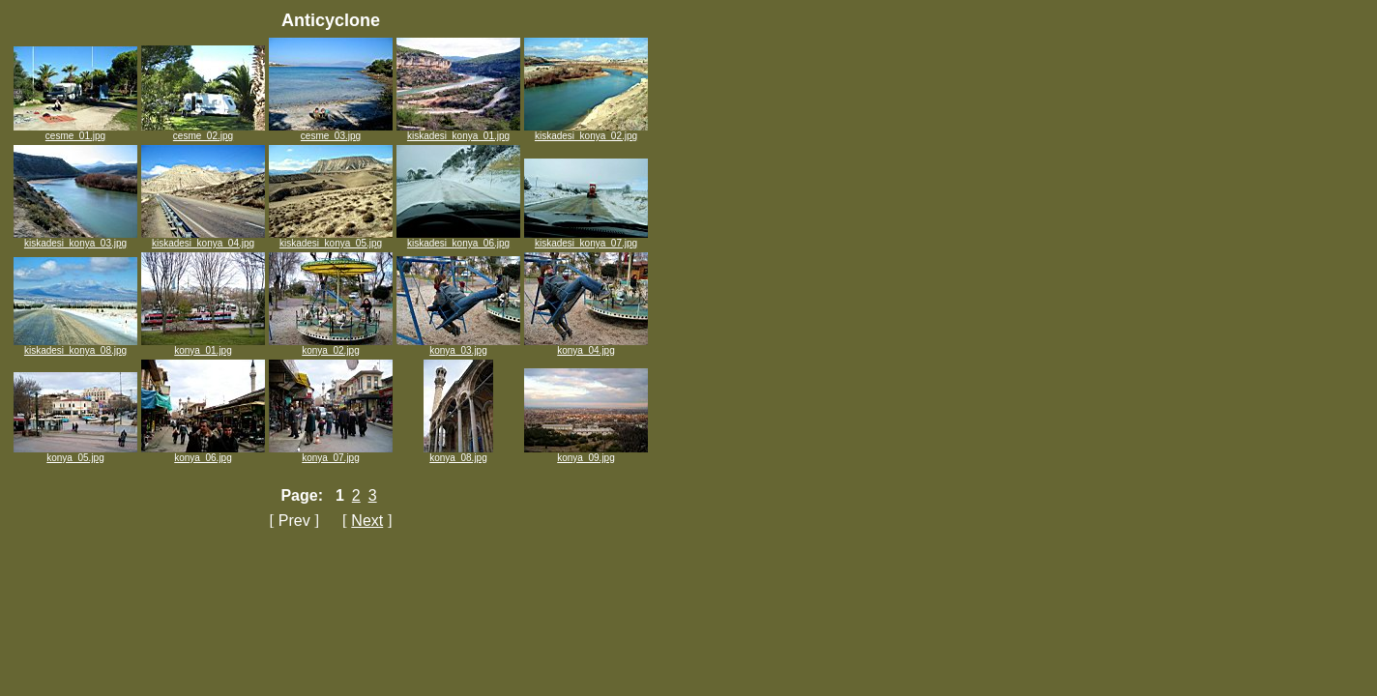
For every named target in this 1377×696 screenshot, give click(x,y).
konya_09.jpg (586, 453)
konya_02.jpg (331, 346)
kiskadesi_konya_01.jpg (458, 131)
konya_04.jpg (586, 346)
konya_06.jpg (203, 453)
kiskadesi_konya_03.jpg (75, 238)
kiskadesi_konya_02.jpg (586, 131)
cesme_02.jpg (203, 131)
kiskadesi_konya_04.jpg (203, 238)
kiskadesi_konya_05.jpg (331, 238)
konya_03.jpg (458, 346)
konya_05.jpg (75, 453)
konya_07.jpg (331, 453)
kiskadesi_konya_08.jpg (75, 346)
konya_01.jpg (203, 346)
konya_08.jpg (458, 453)
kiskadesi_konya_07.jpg (586, 238)
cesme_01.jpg (75, 131)
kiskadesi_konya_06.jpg (458, 238)
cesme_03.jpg (331, 131)
